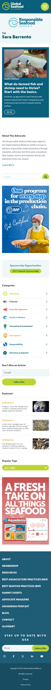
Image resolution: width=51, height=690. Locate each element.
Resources (9, 572)
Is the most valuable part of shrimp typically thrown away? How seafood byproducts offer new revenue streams (15, 427)
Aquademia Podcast (15, 606)
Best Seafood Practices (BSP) (21, 586)
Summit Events (12, 592)
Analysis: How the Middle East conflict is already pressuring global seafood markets (15, 409)
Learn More (8, 165)
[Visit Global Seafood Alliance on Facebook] (15, 656)
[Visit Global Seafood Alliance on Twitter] (25, 656)
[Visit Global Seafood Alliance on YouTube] (44, 656)
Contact (8, 619)
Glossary (8, 626)
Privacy (25, 679)
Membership (10, 565)
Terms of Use (26, 685)
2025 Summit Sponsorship (25, 271)
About (6, 559)
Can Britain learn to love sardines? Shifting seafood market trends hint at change (14, 446)
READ (9, 112)
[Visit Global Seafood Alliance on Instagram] (6, 656)
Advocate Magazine (15, 599)
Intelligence (8, 402)
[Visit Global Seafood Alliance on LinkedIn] (34, 656)
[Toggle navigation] (45, 7)
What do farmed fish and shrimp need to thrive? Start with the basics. (23, 88)
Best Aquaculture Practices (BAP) (25, 579)
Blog (5, 613)
